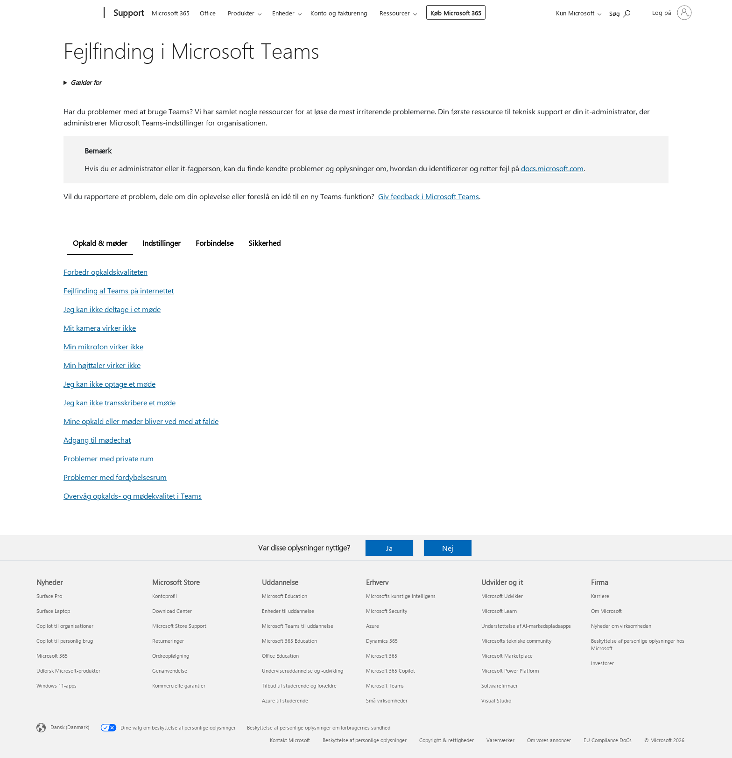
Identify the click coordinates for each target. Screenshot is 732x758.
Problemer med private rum (108, 458)
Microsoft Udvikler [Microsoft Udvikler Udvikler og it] (502, 595)
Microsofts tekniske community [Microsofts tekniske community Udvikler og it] (516, 640)
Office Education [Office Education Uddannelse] (280, 655)
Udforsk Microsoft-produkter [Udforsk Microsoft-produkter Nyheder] (68, 670)
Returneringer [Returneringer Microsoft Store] (168, 640)
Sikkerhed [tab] (264, 243)
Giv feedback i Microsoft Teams (428, 196)
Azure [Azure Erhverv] (372, 625)
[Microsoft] (68, 13)
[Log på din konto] (671, 12)
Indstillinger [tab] (161, 243)
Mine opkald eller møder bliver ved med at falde (140, 421)
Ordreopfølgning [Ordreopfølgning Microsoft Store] (170, 655)
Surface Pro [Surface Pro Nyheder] (49, 595)
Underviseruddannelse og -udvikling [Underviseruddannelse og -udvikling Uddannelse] (302, 670)
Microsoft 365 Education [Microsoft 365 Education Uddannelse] (289, 640)
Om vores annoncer (549, 740)
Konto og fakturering (338, 13)
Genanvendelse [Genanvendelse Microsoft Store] (169, 670)
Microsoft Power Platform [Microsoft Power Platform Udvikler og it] (510, 670)
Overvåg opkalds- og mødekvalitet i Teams (132, 496)
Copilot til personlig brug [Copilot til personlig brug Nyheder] (64, 640)
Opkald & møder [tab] (100, 243)
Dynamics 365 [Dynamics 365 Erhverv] (382, 640)
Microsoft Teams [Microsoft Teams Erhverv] (385, 685)
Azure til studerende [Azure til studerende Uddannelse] (285, 700)
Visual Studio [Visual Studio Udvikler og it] (496, 700)
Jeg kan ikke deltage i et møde (112, 309)
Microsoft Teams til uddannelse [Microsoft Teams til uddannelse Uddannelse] (297, 625)
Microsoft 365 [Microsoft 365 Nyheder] (52, 655)
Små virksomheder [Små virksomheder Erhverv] (387, 700)
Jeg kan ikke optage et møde (109, 384)
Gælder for (85, 82)
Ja (389, 548)
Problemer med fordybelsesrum (115, 477)
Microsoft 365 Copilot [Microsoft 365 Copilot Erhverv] (390, 670)
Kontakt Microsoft (290, 740)
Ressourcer (395, 13)
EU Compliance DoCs (608, 740)
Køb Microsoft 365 (455, 13)
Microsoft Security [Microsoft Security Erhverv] (386, 610)
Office (208, 13)
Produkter (241, 13)
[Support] (128, 13)
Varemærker (500, 740)
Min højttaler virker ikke (102, 365)
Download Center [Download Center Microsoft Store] (172, 610)
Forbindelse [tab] (214, 243)
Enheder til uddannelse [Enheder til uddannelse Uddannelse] (288, 610)
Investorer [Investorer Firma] (602, 663)
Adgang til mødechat (97, 440)
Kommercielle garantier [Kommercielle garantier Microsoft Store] (178, 685)
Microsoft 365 (171, 13)
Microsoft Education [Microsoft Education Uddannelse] (284, 595)
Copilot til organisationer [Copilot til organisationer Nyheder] (64, 625)
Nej (447, 548)
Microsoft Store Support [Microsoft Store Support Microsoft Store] (179, 625)
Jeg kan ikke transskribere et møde (119, 402)
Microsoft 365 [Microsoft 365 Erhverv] (381, 655)
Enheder (283, 13)
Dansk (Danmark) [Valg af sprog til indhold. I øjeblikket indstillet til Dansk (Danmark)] (69, 726)
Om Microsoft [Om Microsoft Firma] (606, 610)
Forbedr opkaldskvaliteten (105, 272)
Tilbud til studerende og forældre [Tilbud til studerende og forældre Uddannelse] (299, 685)
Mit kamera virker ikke (99, 328)
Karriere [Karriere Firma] (600, 595)
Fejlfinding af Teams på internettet (118, 290)
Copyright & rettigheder (446, 740)
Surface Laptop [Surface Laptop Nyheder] (53, 610)
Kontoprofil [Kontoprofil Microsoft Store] (164, 595)
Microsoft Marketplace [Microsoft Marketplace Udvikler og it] (507, 655)
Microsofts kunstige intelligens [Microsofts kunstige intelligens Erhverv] (401, 595)
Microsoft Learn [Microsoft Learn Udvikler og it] (499, 610)
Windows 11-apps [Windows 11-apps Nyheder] (56, 685)
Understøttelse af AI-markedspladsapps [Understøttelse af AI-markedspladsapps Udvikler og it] (526, 625)
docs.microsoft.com (552, 168)
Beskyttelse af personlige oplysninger (365, 740)
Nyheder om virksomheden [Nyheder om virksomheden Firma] (621, 625)
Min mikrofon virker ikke (103, 346)
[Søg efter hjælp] (619, 11)
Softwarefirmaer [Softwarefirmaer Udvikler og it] (499, 685)
